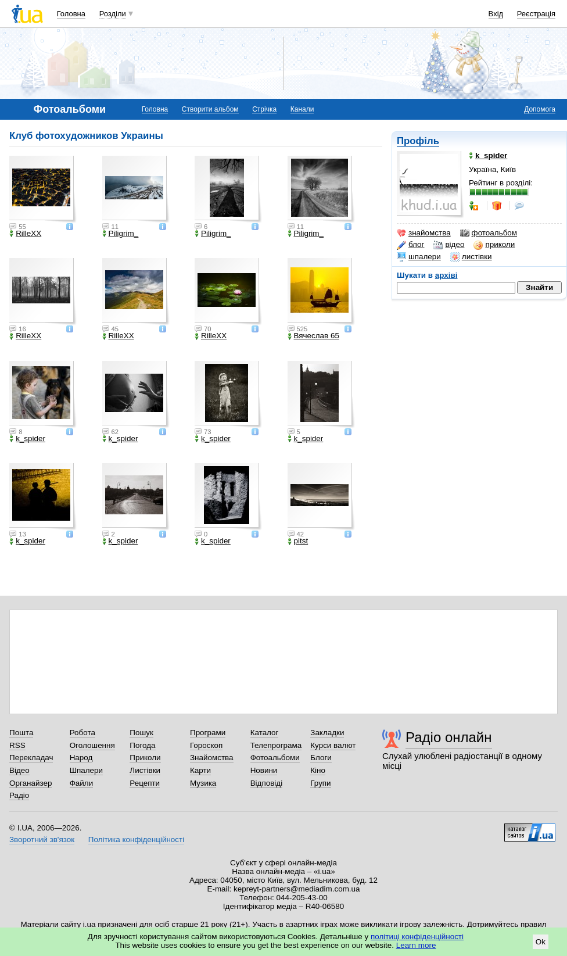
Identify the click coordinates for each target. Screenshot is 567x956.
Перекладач (31, 757)
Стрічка (264, 109)
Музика (203, 783)
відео (448, 244)
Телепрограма (276, 745)
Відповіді (266, 783)
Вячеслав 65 (313, 335)
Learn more (416, 945)
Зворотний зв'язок (41, 839)
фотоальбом (488, 233)
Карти (200, 770)
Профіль (418, 140)
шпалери (419, 257)
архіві (446, 275)
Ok (541, 941)
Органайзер (30, 783)
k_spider (27, 438)
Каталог (264, 732)
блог (410, 244)
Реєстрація (536, 13)
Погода (142, 745)
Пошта (21, 732)
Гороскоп (206, 745)
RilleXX (25, 233)
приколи (494, 244)
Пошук (141, 732)
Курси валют (333, 745)
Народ (81, 757)
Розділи (112, 13)
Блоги (321, 757)
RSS (17, 745)
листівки (471, 257)
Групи (320, 783)
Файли (82, 783)
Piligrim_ (120, 233)
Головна (71, 13)
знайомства (424, 233)
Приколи (145, 757)
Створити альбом (210, 109)
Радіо (19, 795)
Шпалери (86, 770)
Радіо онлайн (448, 737)
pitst (298, 541)
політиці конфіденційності (417, 936)
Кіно (317, 770)
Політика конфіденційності (136, 839)
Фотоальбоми (275, 757)
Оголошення (92, 745)
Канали (302, 109)
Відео (19, 770)
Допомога (539, 109)
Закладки (327, 732)
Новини (264, 770)
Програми (207, 732)
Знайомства (212, 757)
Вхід (496, 13)
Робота (82, 732)
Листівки (145, 770)
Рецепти (145, 783)
